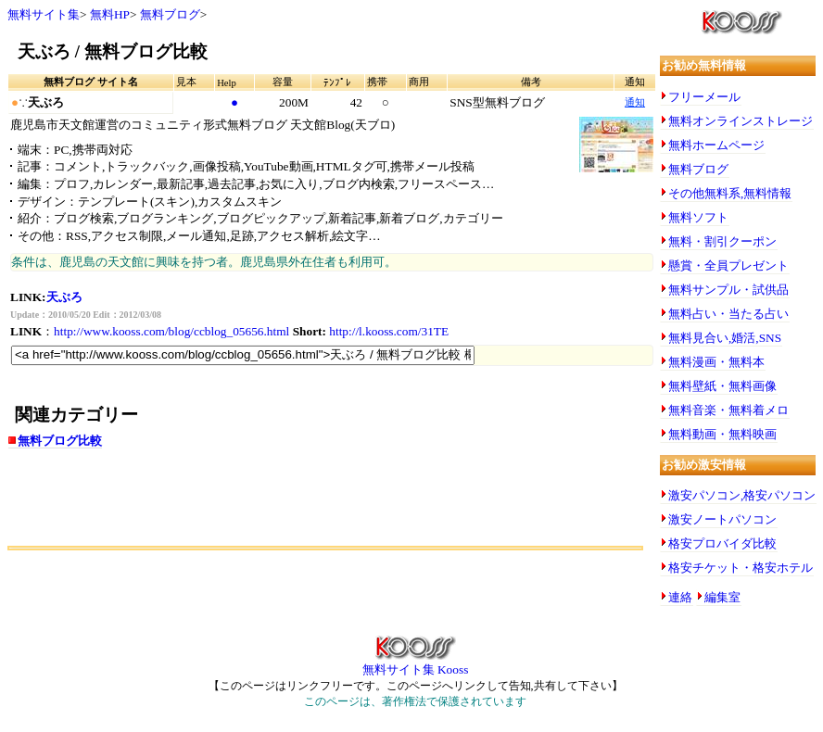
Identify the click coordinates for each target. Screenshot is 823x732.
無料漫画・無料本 (716, 362)
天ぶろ (64, 297)
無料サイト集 (43, 14)
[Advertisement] (224, 504)
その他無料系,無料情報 (729, 193)
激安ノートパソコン (722, 519)
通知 (635, 102)
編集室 (722, 597)
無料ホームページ (716, 145)
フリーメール (704, 97)
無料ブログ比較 (60, 441)
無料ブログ (170, 14)
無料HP (110, 14)
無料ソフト (698, 217)
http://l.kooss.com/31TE (389, 331)
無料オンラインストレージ (740, 121)
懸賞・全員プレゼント (728, 265)
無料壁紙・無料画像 (722, 386)
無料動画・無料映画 (722, 434)
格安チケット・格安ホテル (740, 567)
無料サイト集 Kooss (415, 663)
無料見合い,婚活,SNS (724, 338)
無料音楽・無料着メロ (728, 410)
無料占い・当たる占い (728, 314)
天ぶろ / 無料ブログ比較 (113, 51)
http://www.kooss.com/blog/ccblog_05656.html (171, 331)
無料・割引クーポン (722, 241)
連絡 (680, 597)
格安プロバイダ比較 (722, 543)
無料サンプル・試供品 (728, 290)
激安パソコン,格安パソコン (742, 495)
